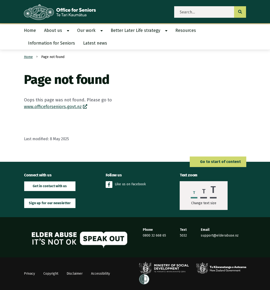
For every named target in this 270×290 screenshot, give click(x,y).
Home (30, 30)
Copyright (50, 274)
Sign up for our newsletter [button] (50, 203)
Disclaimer (75, 274)
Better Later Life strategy (135, 30)
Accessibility (100, 274)
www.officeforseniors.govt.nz (53, 106)
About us (53, 30)
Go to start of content (218, 161)
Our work (86, 30)
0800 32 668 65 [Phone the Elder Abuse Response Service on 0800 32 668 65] (154, 235)
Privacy (29, 274)
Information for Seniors (51, 43)
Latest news (95, 43)
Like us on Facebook (126, 184)
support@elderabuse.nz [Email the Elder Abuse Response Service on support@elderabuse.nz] (220, 235)
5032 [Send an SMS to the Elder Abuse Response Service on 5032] (183, 235)
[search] (204, 12)
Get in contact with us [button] (50, 186)
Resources (185, 30)
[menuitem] (32, 30)
